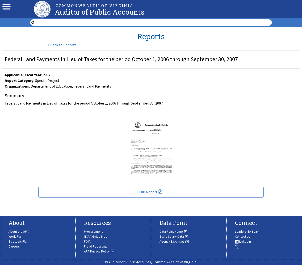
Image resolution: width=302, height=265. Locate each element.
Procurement (93, 231)
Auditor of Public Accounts (99, 12)
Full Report (151, 192)
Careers (14, 246)
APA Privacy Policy (99, 251)
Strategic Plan (18, 241)
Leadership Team (247, 231)
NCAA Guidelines (95, 236)
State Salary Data (173, 236)
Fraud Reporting (95, 246)
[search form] (154, 22)
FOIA (87, 241)
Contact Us (242, 236)
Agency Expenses (174, 241)
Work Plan (15, 236)
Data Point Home (173, 231)
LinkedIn (243, 241)
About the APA (18, 231)
